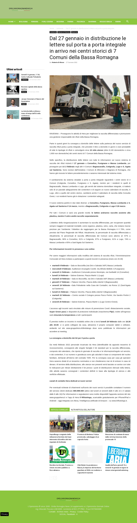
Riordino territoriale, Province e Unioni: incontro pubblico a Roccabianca (61, 467)
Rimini (118, 21)
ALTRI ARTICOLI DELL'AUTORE (83, 410)
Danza (24, 92)
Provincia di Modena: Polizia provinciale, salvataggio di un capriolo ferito (88, 436)
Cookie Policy (82, 511)
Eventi (24, 104)
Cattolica (25, 80)
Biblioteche (25, 118)
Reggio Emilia (106, 21)
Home (11, 21)
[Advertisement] (25, 47)
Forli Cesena (47, 21)
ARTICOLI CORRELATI (59, 410)
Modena (60, 21)
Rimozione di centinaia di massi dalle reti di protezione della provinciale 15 (117, 436)
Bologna (23, 21)
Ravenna (92, 21)
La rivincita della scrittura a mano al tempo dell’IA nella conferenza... (30, 113)
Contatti (52, 511)
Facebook (71, 514)
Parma (70, 21)
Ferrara (34, 21)
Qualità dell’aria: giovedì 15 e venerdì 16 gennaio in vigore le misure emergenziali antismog (116, 467)
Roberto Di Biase (58, 62)
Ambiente (59, 28)
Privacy (73, 511)
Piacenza (81, 21)
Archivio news (62, 511)
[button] (127, 22)
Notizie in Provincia (64, 32)
